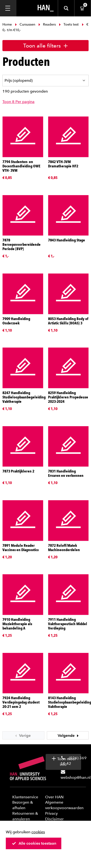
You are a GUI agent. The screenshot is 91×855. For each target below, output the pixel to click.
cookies (38, 832)
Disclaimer (54, 819)
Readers (47, 24)
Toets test (69, 24)
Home (7, 24)
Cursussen (25, 24)
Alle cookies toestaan (34, 843)
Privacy (51, 813)
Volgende (69, 735)
